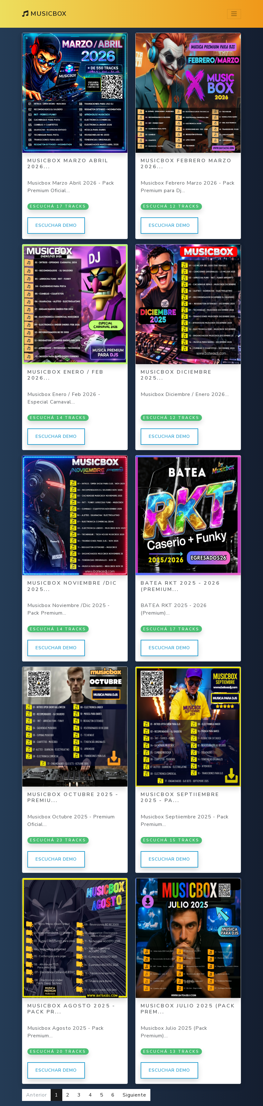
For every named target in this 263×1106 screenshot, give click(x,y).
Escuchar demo (56, 225)
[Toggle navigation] (234, 14)
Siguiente (134, 1095)
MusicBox (44, 13)
